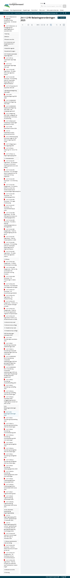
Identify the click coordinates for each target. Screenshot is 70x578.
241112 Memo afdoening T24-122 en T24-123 (11, 150)
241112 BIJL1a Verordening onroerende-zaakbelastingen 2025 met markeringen (10, 352)
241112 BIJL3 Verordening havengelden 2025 (10, 444)
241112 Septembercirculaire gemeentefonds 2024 (9, 132)
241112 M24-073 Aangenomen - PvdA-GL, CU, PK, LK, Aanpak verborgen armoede (11, 304)
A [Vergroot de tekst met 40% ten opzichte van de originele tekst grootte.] (65, 13)
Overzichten (34, 10)
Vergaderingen (26, 10)
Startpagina (6, 10)
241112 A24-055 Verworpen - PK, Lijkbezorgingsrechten (9, 195)
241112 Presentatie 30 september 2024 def (11, 87)
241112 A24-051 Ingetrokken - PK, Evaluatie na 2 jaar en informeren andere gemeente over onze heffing (11, 164)
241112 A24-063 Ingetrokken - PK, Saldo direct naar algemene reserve (10, 72)
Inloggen (63, 577)
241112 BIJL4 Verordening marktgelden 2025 (10, 456)
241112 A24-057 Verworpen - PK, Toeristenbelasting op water (9, 208)
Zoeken (42, 3)
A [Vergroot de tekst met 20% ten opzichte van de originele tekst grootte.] (63, 13)
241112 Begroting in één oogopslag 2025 (10, 145)
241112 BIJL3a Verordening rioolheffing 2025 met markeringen (10, 393)
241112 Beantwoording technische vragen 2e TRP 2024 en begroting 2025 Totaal (11, 139)
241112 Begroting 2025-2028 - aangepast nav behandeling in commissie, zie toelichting (10, 116)
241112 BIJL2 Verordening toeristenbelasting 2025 (10, 431)
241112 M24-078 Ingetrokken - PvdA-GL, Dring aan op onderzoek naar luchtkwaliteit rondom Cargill (10, 563)
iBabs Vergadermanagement (52, 577)
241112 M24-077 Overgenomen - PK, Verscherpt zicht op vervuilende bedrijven (9, 555)
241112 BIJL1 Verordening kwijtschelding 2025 (10, 419)
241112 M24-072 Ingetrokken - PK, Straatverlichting (9, 297)
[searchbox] (51, 6)
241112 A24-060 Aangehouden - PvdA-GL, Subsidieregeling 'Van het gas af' (10, 232)
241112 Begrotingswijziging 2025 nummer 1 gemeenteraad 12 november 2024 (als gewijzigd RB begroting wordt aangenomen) (10, 527)
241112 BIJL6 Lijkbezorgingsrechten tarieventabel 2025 (9, 480)
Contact (62, 10)
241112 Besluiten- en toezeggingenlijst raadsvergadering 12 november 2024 (10, 29)
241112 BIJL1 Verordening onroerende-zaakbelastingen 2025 (10, 345)
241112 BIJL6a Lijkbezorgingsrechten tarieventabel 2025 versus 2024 (10, 487)
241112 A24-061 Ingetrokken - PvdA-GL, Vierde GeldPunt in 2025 (10, 238)
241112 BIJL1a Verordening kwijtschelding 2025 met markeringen (10, 425)
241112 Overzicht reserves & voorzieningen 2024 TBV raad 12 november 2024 (10, 536)
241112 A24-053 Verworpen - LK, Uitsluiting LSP (10, 181)
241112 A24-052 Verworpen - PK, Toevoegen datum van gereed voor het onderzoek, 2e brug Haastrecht (11, 173)
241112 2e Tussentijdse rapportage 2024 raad (10, 65)
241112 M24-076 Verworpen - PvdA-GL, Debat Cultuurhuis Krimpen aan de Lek (10, 548)
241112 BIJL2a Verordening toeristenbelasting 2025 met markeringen (10, 438)
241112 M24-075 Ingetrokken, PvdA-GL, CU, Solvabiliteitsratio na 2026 (10, 318)
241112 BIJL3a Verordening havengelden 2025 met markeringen (10, 450)
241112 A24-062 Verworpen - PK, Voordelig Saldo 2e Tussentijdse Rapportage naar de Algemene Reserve (10, 80)
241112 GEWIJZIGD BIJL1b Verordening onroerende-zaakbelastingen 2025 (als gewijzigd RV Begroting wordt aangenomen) (10, 360)
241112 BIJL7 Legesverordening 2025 (10, 493)
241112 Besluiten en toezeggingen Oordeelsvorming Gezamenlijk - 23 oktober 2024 (10, 20)
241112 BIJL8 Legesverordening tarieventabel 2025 (8, 498)
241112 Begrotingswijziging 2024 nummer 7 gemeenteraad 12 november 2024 (10, 518)
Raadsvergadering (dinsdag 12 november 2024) (31, 13)
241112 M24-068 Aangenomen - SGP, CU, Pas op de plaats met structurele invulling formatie (10, 271)
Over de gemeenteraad (15, 10)
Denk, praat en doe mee (53, 10)
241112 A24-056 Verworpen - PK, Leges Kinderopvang (9, 201)
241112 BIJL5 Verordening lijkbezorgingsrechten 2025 (10, 467)
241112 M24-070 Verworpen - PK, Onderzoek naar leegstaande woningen (11, 286)
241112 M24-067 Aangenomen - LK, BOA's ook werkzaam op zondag (10, 263)
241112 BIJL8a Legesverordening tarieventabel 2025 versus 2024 (10, 504)
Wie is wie (42, 10)
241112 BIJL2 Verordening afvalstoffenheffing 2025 (10, 381)
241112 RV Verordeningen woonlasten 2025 (10, 339)
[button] (64, 6)
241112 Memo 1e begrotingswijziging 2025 (10, 154)
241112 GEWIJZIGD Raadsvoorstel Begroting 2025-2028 (10, 102)
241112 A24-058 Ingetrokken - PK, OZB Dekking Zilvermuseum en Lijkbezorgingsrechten (10, 215)
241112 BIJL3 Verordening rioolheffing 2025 (10, 387)
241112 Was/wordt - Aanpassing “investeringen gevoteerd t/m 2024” (10, 123)
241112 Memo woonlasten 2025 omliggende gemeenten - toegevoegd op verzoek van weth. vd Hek (11, 400)
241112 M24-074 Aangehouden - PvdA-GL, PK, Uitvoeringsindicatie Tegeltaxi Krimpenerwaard (10, 311)
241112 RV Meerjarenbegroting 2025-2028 (10, 96)
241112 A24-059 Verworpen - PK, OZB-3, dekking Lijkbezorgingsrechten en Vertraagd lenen (10, 223)
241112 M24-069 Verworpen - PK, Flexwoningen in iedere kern (10, 279)
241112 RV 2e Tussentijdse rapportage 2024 (10, 60)
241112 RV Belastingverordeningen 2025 (10, 414)
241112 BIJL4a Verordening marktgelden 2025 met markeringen (10, 461)
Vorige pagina (61, 17)
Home (12, 13)
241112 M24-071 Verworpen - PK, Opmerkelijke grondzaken (10, 291)
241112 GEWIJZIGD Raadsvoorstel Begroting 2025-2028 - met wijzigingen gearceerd (10, 109)
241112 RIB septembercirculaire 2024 (10, 127)
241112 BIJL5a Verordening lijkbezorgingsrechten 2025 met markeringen (10, 474)
